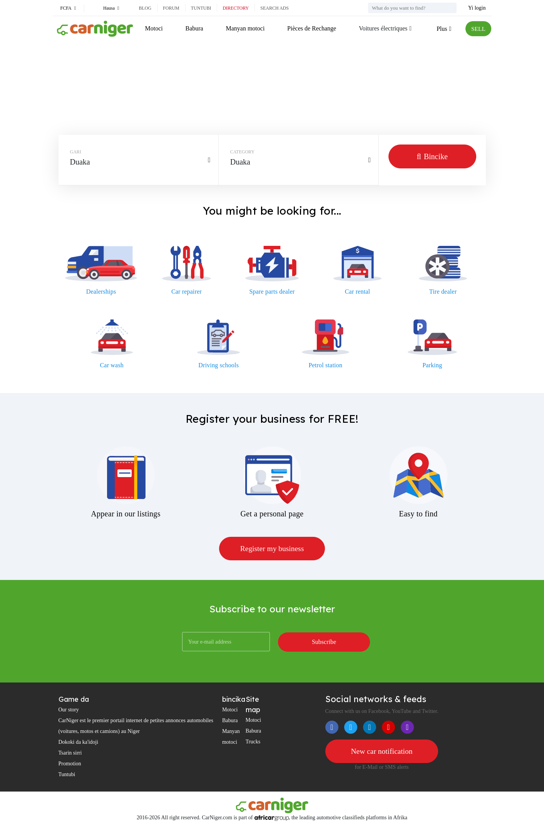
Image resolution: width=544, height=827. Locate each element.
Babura (194, 28)
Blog (145, 8)
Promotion (70, 764)
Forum (171, 8)
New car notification (381, 751)
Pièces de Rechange (311, 28)
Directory (236, 8)
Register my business (272, 549)
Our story (69, 710)
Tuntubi (201, 8)
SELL (477, 28)
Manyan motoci (245, 28)
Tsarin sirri (70, 753)
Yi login (477, 8)
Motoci (154, 28)
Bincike (432, 156)
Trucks (253, 742)
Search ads (274, 8)
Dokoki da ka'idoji (79, 742)
